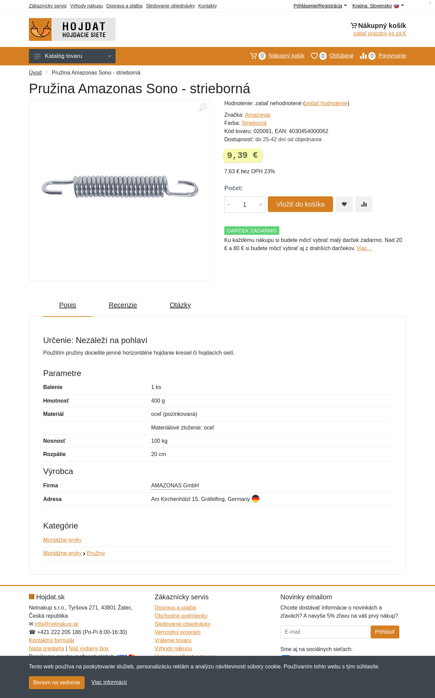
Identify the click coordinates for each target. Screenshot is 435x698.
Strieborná (254, 123)
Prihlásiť (385, 632)
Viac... (364, 248)
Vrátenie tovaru (173, 640)
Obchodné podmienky (181, 616)
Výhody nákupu (86, 6)
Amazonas (258, 115)
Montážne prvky (62, 540)
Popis (67, 305)
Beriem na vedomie (56, 682)
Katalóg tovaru (72, 56)
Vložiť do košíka (300, 204)
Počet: (233, 188)
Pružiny (96, 553)
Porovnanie (379, 56)
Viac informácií (109, 682)
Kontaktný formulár (51, 640)
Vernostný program (178, 632)
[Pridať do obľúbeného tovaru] (344, 204)
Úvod (35, 73)
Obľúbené (328, 56)
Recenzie (123, 305)
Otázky (180, 305)
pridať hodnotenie (326, 103)
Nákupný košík (274, 56)
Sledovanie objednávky (170, 6)
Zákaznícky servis (48, 6)
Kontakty (207, 6)
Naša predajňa (46, 648)
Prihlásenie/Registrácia (320, 5)
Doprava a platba (124, 6)
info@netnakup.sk (56, 624)
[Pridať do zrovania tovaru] (363, 204)
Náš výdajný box (88, 648)
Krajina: (378, 6)
